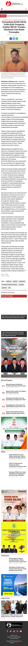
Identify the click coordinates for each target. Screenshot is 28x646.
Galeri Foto (3, 618)
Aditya (16, 642)
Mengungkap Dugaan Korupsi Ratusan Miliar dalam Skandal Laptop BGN (17, 560)
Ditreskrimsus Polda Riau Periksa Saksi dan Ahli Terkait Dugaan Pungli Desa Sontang (16, 386)
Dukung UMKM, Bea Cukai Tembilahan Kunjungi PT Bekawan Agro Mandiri (17, 473)
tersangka (21, 284)
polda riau (8, 281)
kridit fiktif (4, 287)
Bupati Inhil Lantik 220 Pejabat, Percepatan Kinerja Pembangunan (16, 392)
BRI (9, 287)
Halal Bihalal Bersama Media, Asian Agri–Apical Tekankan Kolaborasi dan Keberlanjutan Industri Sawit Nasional (17, 458)
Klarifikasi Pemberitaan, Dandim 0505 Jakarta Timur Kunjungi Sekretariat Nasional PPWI (18, 569)
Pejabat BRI (22, 281)
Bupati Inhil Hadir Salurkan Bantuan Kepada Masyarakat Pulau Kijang (15, 413)
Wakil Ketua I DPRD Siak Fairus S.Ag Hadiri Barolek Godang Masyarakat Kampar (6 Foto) (12, 616)
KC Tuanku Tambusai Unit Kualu (9, 284)
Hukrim (14, 36)
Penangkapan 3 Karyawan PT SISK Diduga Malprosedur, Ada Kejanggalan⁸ (15, 406)
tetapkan (15, 281)
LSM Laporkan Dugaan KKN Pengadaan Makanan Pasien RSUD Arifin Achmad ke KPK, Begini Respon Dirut (13, 334)
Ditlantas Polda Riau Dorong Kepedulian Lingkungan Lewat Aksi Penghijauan (16, 399)
